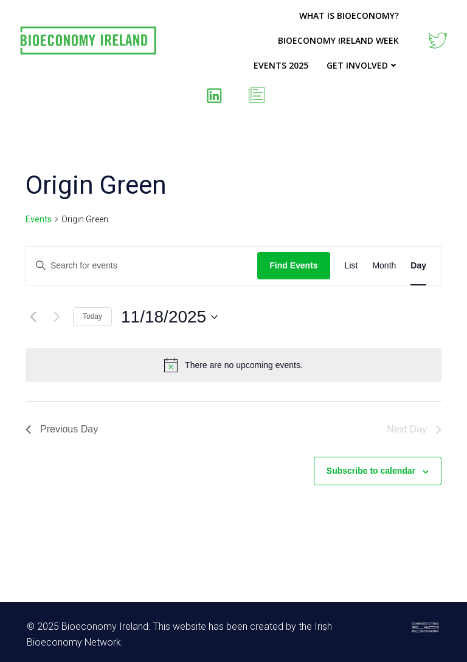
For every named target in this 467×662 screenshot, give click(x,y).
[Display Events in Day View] (418, 266)
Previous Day (62, 429)
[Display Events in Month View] (384, 266)
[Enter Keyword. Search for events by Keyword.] (141, 266)
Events (39, 219)
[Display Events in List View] (351, 266)
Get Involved (363, 65)
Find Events (293, 265)
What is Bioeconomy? (349, 15)
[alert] (233, 365)
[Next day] (56, 317)
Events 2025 (281, 65)
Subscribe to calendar (371, 471)
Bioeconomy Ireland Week (338, 40)
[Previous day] (33, 317)
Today (92, 316)
